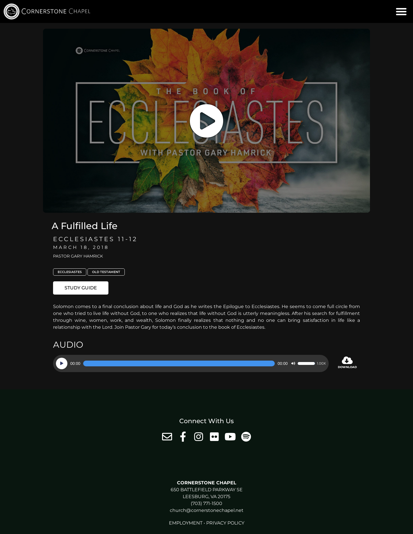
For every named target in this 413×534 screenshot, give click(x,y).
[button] (401, 11)
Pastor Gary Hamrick (78, 256)
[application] (191, 363)
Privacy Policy (225, 523)
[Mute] (293, 363)
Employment (185, 523)
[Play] (61, 363)
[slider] (179, 363)
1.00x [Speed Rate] (321, 363)
